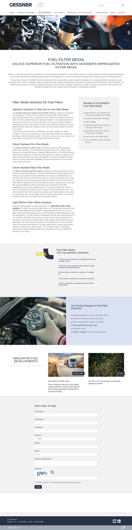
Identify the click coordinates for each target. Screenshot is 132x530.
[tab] (77, 260)
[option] (66, 32)
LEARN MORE (78, 373)
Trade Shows (101, 13)
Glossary (9, 521)
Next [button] (129, 33)
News (112, 13)
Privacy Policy (22, 521)
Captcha (38, 469)
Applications (44, 13)
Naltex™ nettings (79, 332)
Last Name (39, 419)
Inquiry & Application (43, 459)
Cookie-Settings (38, 521)
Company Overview (26, 13)
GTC (15, 521)
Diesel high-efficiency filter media (85, 325)
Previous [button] (3, 33)
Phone (37, 443)
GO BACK (120, 373)
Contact (122, 13)
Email (37, 451)
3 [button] (66, 48)
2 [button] (64, 48)
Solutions (59, 13)
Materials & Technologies (80, 13)
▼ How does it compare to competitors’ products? (76, 279)
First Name (39, 411)
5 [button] (70, 48)
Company (39, 427)
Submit (38, 487)
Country (38, 435)
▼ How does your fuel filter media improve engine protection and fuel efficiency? (76, 267)
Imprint (30, 521)
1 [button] (62, 48)
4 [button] (68, 48)
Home (11, 13)
